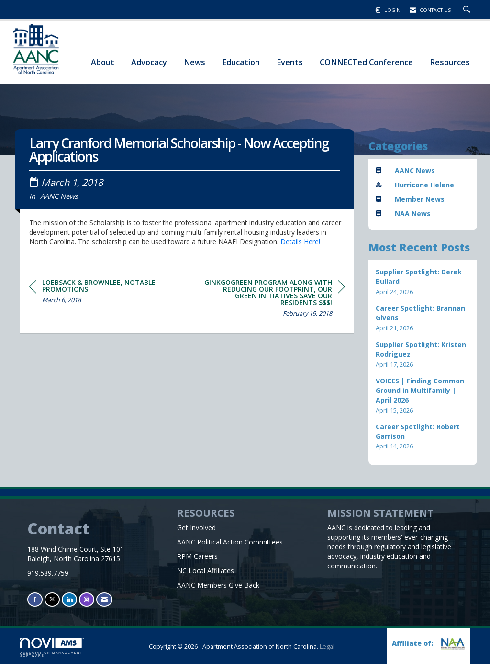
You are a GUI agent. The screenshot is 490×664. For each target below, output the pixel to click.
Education (241, 61)
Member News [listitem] (410, 199)
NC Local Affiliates (205, 570)
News (194, 61)
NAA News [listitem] (403, 213)
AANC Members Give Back (218, 584)
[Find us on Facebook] (35, 599)
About (102, 61)
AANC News (59, 196)
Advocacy (149, 61)
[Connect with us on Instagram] (86, 599)
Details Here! (300, 241)
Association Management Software (52, 648)
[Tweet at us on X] (52, 599)
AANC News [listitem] (405, 170)
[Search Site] (468, 10)
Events (290, 61)
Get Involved (196, 527)
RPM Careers (197, 556)
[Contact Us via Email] (104, 599)
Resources (450, 61)
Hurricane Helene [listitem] (415, 184)
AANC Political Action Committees (230, 541)
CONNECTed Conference (366, 61)
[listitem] (423, 281)
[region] (273, 299)
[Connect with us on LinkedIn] (69, 599)
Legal (327, 646)
